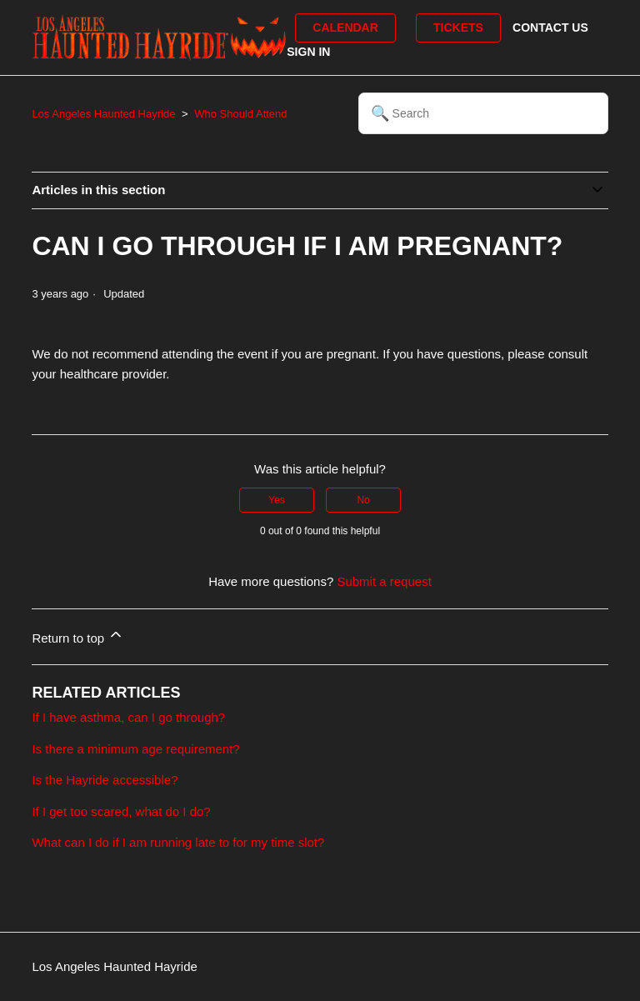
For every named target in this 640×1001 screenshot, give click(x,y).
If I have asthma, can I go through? (128, 717)
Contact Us (550, 27)
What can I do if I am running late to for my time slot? (178, 842)
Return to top (78, 635)
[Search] (483, 113)
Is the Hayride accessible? (105, 780)
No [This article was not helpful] (363, 500)
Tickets (458, 27)
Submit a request (384, 581)
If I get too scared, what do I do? (121, 811)
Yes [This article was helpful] (276, 500)
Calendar (345, 27)
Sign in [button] (308, 51)
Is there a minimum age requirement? (135, 749)
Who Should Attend (240, 114)
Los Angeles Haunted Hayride (103, 114)
